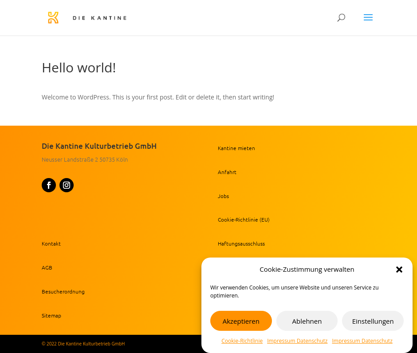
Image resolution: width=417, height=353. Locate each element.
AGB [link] (47, 267)
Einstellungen (373, 321)
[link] (103, 17)
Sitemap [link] (51, 315)
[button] (399, 269)
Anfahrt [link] (227, 171)
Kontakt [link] (51, 243)
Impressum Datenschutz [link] (297, 341)
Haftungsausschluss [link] (241, 243)
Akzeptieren (241, 321)
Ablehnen (307, 321)
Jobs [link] (223, 195)
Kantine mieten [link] (236, 147)
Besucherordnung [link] (63, 291)
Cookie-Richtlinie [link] (242, 341)
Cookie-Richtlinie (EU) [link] (244, 219)
